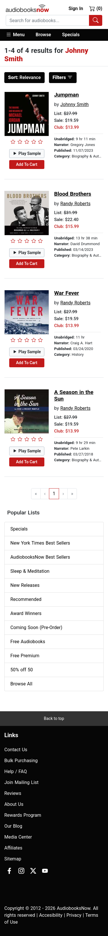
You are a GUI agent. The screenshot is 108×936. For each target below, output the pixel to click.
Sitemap (12, 859)
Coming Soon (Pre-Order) (36, 627)
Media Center (18, 837)
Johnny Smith (74, 104)
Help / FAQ (15, 771)
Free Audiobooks (27, 641)
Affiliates (13, 848)
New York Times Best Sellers (40, 543)
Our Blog (13, 826)
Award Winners (25, 613)
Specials (71, 34)
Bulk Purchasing (21, 760)
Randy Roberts (75, 203)
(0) (95, 8)
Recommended (25, 599)
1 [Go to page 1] (54, 493)
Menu (15, 34)
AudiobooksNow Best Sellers (40, 557)
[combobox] (54, 20)
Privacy (74, 915)
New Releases (24, 585)
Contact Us (15, 749)
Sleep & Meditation (30, 571)
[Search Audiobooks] (95, 20)
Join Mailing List (21, 782)
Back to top (54, 718)
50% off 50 (21, 669)
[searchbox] (47, 20)
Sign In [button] (76, 8)
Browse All (21, 684)
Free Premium (24, 655)
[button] (18, 35)
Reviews (12, 793)
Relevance (24, 77)
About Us (13, 804)
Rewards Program (22, 815)
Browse (43, 34)
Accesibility (50, 915)
